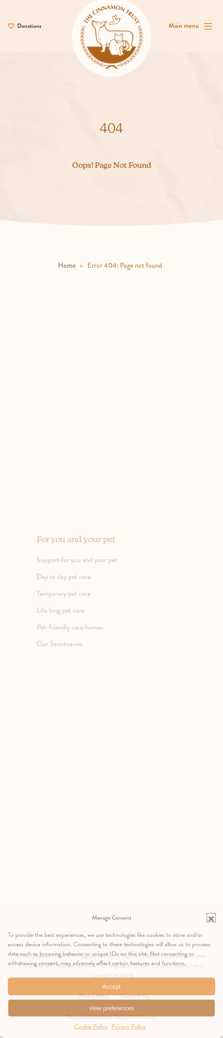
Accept (112, 986)
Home (67, 270)
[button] (211, 918)
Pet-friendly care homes (76, 632)
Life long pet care (67, 615)
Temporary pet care (69, 598)
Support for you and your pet (83, 565)
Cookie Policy (90, 1026)
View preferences (111, 1008)
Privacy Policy (128, 1026)
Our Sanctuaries (65, 649)
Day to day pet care (70, 582)
